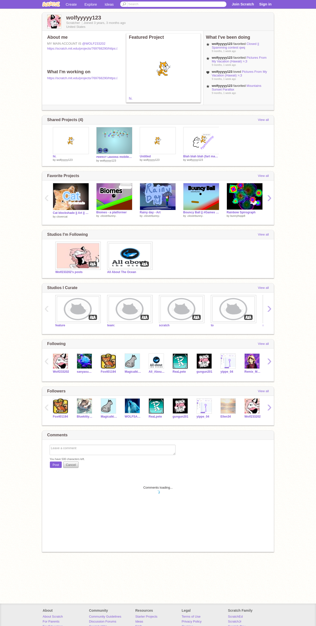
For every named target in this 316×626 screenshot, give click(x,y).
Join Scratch (243, 4)
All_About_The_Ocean (157, 371)
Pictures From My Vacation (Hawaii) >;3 (239, 59)
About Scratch (53, 616)
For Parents (51, 621)
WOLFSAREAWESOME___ (133, 416)
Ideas (109, 4)
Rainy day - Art (150, 212)
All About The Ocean (121, 272)
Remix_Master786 (252, 371)
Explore (90, 4)
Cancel (71, 465)
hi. (131, 98)
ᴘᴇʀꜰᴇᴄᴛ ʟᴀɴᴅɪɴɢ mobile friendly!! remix (114, 157)
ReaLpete (179, 371)
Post (56, 465)
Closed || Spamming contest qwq (235, 45)
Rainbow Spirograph (241, 212)
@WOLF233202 (93, 43)
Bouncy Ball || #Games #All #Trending (201, 212)
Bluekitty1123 (85, 416)
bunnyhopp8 (237, 215)
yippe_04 (226, 371)
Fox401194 (108, 371)
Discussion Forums (102, 621)
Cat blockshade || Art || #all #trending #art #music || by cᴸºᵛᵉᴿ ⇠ (71, 213)
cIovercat (62, 216)
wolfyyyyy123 (65, 159)
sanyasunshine (85, 371)
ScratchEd (235, 616)
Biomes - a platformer (111, 212)
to (212, 325)
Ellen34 (225, 416)
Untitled (145, 156)
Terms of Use (191, 616)
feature (60, 325)
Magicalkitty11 (133, 371)
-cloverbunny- (108, 215)
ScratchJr (234, 621)
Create (71, 4)
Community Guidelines (105, 616)
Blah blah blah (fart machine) (201, 156)
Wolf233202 (61, 371)
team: (111, 325)
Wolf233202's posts (69, 272)
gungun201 (204, 371)
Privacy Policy (192, 621)
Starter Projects (146, 616)
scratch (164, 325)
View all (263, 120)
